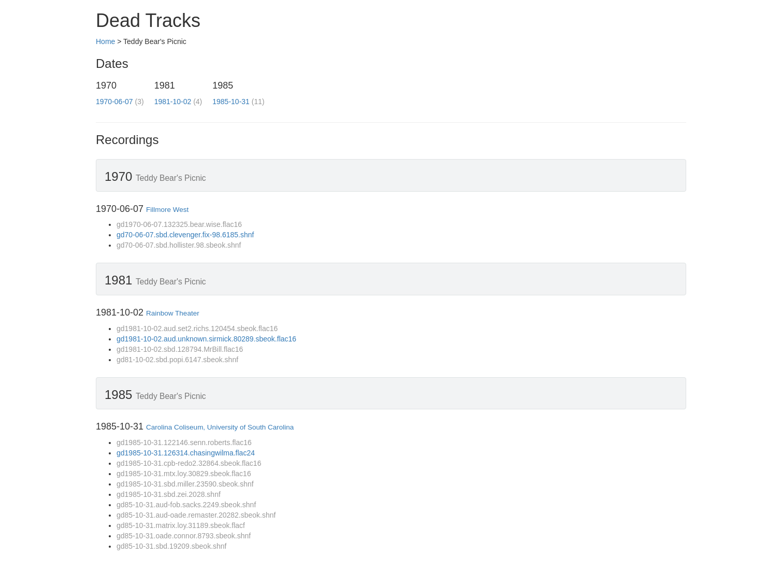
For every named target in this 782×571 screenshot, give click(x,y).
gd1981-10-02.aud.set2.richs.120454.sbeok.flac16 (197, 328)
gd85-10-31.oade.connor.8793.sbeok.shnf (184, 536)
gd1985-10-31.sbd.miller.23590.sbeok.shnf (185, 484)
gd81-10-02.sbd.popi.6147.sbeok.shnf (177, 359)
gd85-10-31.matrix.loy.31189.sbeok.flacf (181, 525)
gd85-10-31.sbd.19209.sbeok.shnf (172, 546)
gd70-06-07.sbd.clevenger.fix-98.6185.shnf (185, 235)
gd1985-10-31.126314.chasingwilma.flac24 (186, 453)
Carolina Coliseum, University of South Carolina (220, 427)
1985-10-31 (231, 101)
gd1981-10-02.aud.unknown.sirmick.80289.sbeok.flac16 (206, 339)
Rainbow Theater (172, 313)
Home (105, 41)
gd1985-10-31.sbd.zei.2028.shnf (169, 494)
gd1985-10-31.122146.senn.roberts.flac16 (184, 442)
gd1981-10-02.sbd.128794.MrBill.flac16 (180, 349)
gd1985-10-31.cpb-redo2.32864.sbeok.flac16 (189, 463)
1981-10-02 (173, 101)
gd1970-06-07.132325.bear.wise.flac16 (179, 224)
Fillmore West (167, 209)
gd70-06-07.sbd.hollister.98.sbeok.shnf (179, 245)
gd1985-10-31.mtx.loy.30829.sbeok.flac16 (184, 473)
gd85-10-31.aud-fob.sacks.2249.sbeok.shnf (186, 505)
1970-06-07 (114, 101)
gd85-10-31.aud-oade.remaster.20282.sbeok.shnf (196, 515)
